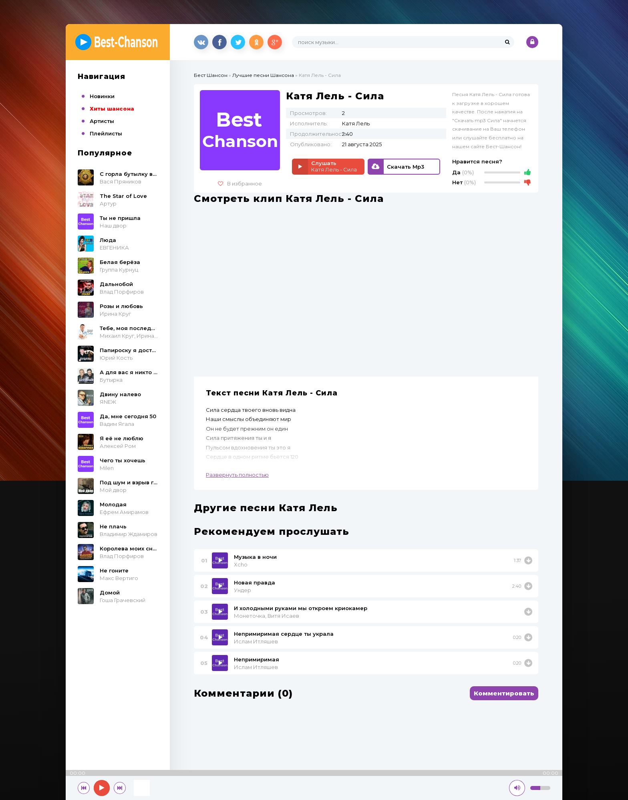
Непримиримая (256, 659)
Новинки (102, 96)
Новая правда (254, 582)
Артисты (102, 121)
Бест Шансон (210, 75)
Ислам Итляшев (256, 641)
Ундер (242, 590)
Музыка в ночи (255, 557)
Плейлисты (106, 133)
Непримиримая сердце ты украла (284, 634)
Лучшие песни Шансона (263, 75)
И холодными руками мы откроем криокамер (300, 608)
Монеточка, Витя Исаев (266, 616)
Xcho (241, 564)
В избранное (240, 183)
